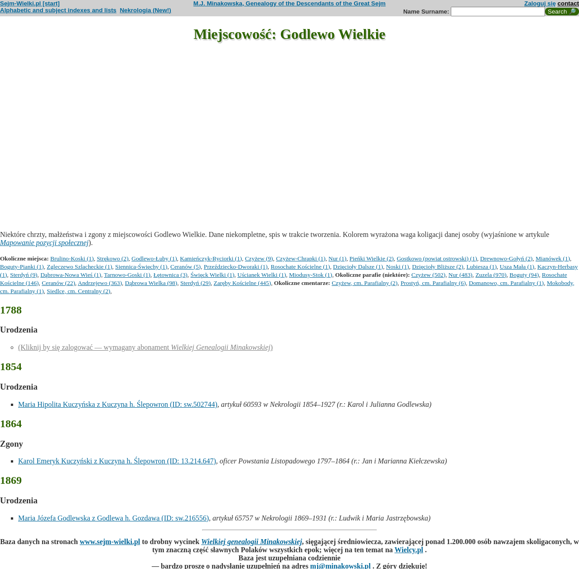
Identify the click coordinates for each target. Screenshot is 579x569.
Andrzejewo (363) (100, 283)
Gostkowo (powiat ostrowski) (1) (437, 258)
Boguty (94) (524, 274)
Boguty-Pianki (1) (22, 266)
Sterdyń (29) (195, 283)
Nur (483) (461, 274)
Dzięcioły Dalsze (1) (358, 266)
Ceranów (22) (58, 283)
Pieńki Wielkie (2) (371, 258)
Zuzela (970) (490, 274)
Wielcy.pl (409, 550)
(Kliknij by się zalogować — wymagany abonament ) (145, 347)
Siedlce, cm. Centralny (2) (78, 291)
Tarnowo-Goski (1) (127, 274)
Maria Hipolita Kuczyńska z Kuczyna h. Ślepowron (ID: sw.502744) (117, 404)
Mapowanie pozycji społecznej (44, 242)
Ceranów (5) (185, 266)
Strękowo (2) (113, 258)
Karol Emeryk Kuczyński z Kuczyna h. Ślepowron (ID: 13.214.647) (117, 461)
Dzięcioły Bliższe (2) (437, 266)
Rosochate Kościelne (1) (300, 266)
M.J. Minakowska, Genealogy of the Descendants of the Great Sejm (289, 3)
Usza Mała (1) (517, 266)
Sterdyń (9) (23, 274)
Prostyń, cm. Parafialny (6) (433, 283)
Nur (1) (337, 258)
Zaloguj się (540, 3)
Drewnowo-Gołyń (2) (506, 258)
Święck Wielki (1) (212, 274)
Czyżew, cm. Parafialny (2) (364, 283)
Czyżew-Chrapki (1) (300, 258)
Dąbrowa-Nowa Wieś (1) (70, 274)
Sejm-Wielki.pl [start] (30, 3)
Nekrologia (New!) (145, 10)
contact (568, 3)
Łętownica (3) (171, 274)
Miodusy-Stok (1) (310, 274)
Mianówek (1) (553, 258)
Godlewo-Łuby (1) (154, 258)
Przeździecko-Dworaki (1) (236, 266)
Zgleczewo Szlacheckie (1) (79, 266)
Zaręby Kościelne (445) (242, 283)
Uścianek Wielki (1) (261, 274)
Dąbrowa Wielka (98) (151, 283)
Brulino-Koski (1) (72, 258)
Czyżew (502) (428, 274)
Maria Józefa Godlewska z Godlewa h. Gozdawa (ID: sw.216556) (113, 518)
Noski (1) (397, 266)
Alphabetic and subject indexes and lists (58, 10)
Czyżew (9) (259, 258)
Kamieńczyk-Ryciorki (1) (211, 258)
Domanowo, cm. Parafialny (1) (506, 283)
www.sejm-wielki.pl (110, 541)
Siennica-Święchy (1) (141, 266)
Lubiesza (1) (481, 266)
